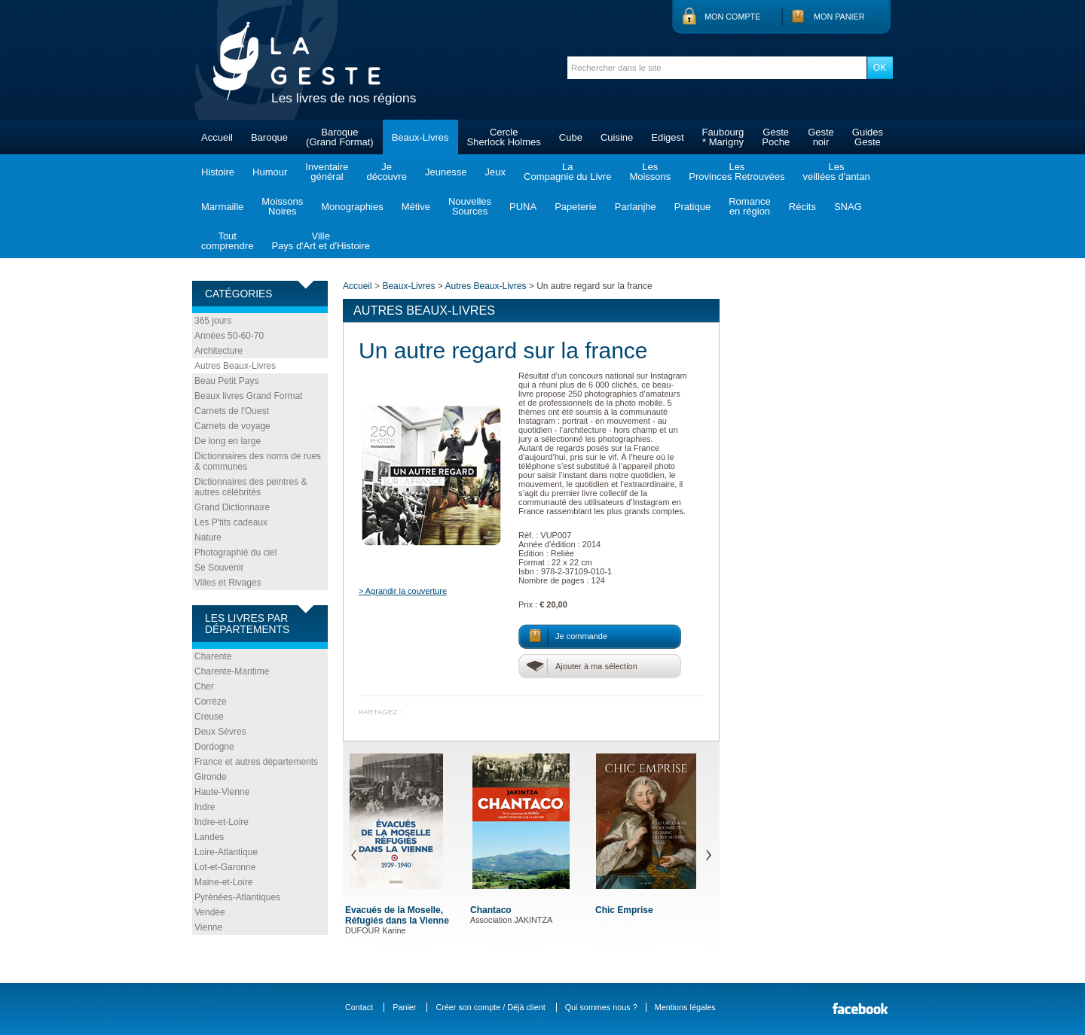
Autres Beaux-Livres (235, 366)
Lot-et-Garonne (224, 867)
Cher (204, 686)
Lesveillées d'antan (836, 171)
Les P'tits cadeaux (230, 522)
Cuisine (617, 137)
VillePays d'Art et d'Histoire (320, 240)
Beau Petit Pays (226, 381)
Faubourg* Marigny (723, 137)
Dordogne (214, 746)
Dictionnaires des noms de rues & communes (257, 461)
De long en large (227, 441)
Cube (570, 137)
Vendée (209, 912)
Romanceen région (750, 206)
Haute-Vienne (221, 792)
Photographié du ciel (235, 552)
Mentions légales (685, 1007)
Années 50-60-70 (229, 335)
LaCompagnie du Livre (567, 171)
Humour (269, 172)
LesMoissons (650, 171)
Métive (416, 206)
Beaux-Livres (420, 137)
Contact (359, 1007)
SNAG (848, 206)
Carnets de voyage (232, 426)
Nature (208, 537)
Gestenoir (821, 137)
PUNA (522, 206)
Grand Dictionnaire (232, 507)
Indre (204, 807)
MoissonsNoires (282, 206)
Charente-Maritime (231, 671)
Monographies (352, 206)
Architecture (218, 351)
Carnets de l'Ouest (231, 411)
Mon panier (839, 16)
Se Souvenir (218, 567)
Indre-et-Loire (221, 822)
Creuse (209, 716)
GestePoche (776, 137)
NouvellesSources (469, 206)
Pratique (692, 206)
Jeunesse (446, 172)
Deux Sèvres (220, 731)
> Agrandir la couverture (403, 590)
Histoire (217, 172)
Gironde (210, 777)
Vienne (208, 927)
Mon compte (732, 16)
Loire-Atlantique (226, 852)
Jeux (495, 172)
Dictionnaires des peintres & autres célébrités (250, 487)
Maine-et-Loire (223, 882)
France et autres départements (256, 761)
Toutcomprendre (227, 240)
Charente (212, 656)
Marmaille (222, 206)
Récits (802, 206)
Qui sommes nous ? (601, 1007)
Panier (404, 1007)
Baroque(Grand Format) (340, 137)
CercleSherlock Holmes (504, 137)
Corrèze (210, 701)
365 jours (212, 320)
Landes (209, 837)
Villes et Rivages (227, 582)
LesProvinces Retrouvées (736, 171)
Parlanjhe (635, 206)
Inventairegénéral (326, 171)
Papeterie (576, 206)
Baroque (269, 137)
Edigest (667, 137)
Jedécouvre (386, 171)
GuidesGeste (867, 137)
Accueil (217, 137)
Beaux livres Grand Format (248, 396)
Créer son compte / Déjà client (490, 1007)
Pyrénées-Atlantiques (237, 897)
